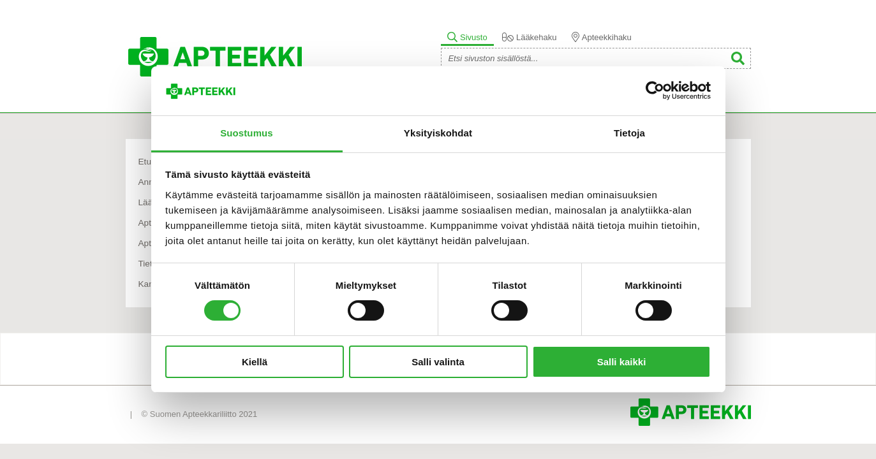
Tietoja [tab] (629, 132)
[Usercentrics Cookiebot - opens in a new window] (655, 90)
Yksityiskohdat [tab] (438, 132)
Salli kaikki (621, 361)
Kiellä (254, 361)
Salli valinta (438, 361)
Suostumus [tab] (246, 132)
